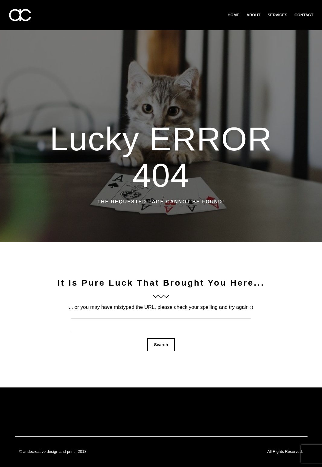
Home (233, 15)
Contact (304, 15)
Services (278, 15)
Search (161, 344)
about (253, 15)
